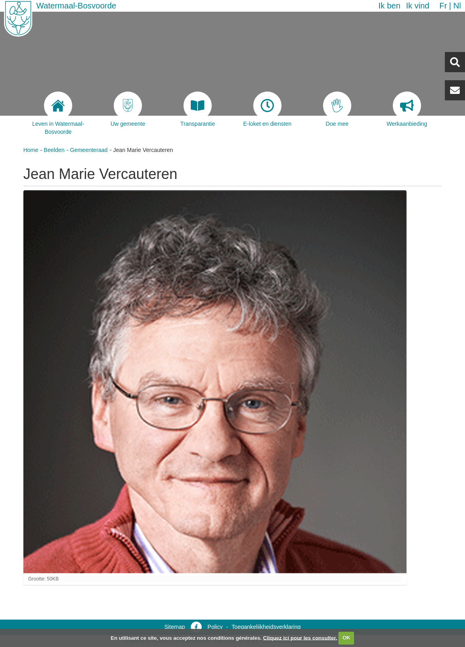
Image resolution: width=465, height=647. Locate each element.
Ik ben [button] (389, 5)
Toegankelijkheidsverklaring (265, 627)
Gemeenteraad (89, 150)
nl (457, 5)
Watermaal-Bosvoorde (76, 5)
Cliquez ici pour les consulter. (300, 638)
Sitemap (174, 627)
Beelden (54, 150)
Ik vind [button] (418, 5)
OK (346, 638)
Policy (215, 627)
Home (30, 150)
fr (443, 5)
